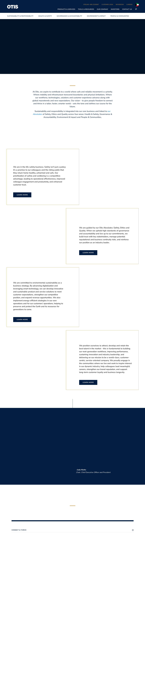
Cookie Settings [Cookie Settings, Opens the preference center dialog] (94, 3)
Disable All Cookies (110, 3)
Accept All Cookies (127, 3)
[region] (72, 4)
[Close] (141, 3)
